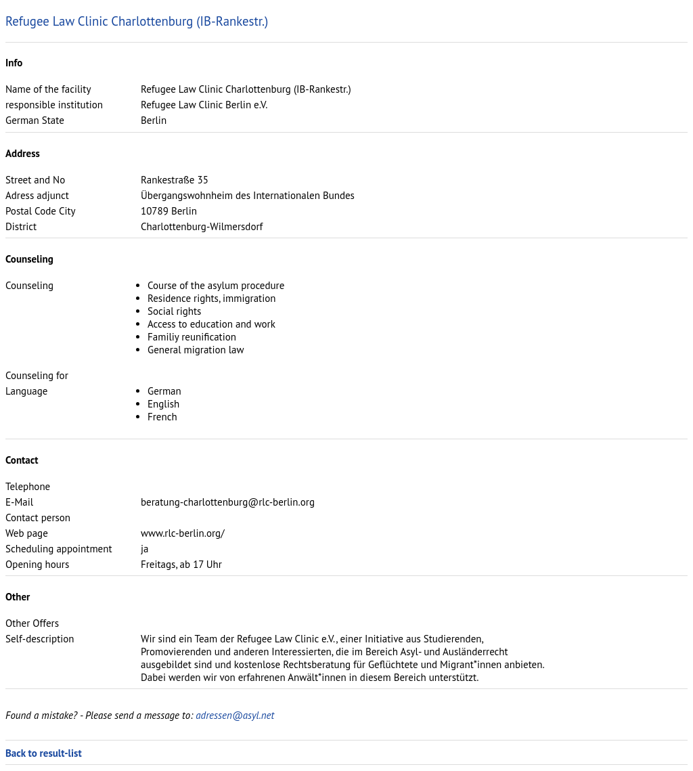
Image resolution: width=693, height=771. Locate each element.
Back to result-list (43, 753)
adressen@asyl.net (235, 715)
